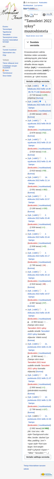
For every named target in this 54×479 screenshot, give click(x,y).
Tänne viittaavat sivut (10, 63)
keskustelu (45, 92)
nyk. (30, 101)
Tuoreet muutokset (9, 50)
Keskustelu (43, 3)
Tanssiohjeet (7, 29)
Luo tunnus (38, 5)
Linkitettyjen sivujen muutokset (10, 67)
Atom (7, 70)
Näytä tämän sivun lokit (34, 36)
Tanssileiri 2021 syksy (37, 328)
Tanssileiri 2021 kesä (36, 362)
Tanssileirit (6, 35)
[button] (38, 44)
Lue (28, 14)
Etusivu (5, 27)
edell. (35, 86)
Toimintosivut (7, 73)
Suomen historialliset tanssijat (10, 41)
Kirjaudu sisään (29, 8)
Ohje (4, 55)
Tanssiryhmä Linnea (10, 37)
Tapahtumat (7, 32)
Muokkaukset (28, 5)
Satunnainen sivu (9, 53)
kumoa (40, 98)
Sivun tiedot (7, 76)
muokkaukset (44, 111)
